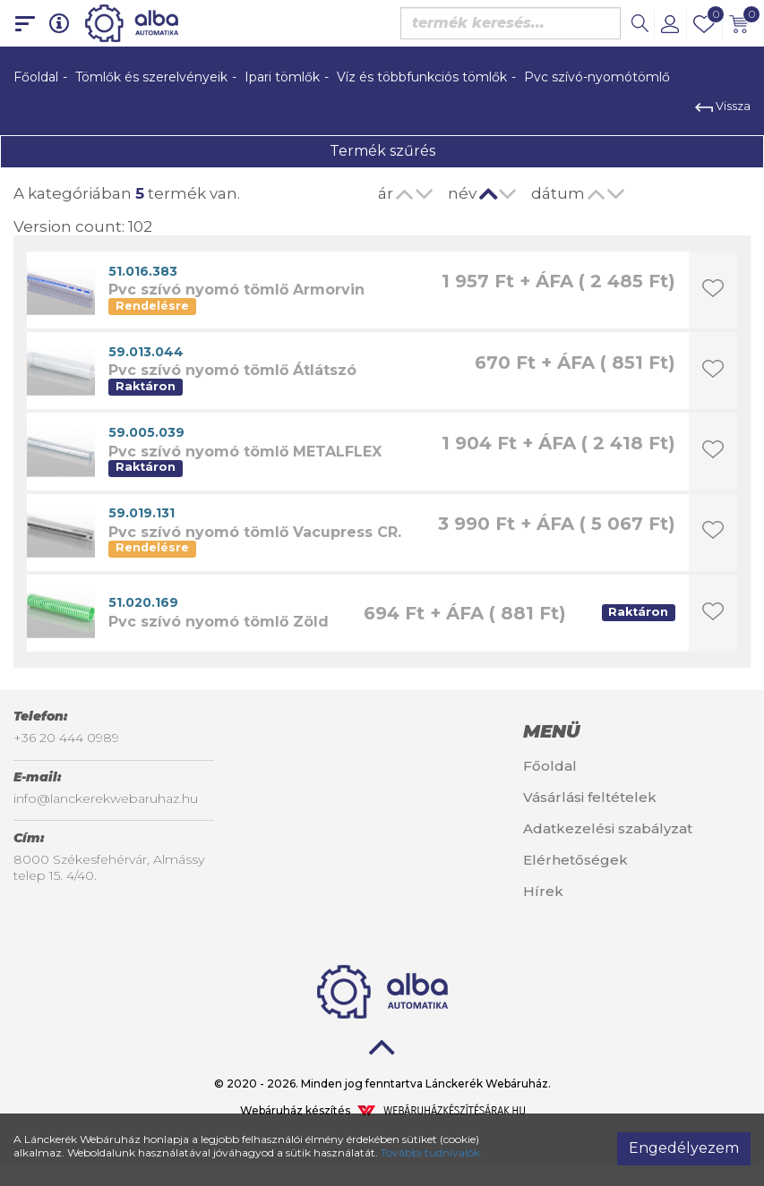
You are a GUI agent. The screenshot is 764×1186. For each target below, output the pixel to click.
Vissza (723, 105)
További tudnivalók (430, 1152)
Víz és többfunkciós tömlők (422, 77)
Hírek (543, 891)
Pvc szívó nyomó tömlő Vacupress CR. (254, 532)
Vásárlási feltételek (590, 797)
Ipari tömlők (282, 77)
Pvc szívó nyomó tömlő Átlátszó (232, 370)
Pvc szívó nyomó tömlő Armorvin (236, 289)
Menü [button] (551, 731)
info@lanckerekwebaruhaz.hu (105, 798)
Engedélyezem (684, 1147)
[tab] (637, 731)
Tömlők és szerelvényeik (151, 77)
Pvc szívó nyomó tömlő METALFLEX (245, 451)
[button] (670, 23)
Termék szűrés (382, 150)
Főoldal (35, 77)
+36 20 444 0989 (66, 738)
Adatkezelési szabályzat (607, 828)
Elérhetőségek (575, 859)
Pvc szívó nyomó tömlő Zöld (218, 621)
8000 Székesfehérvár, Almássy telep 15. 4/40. (108, 867)
